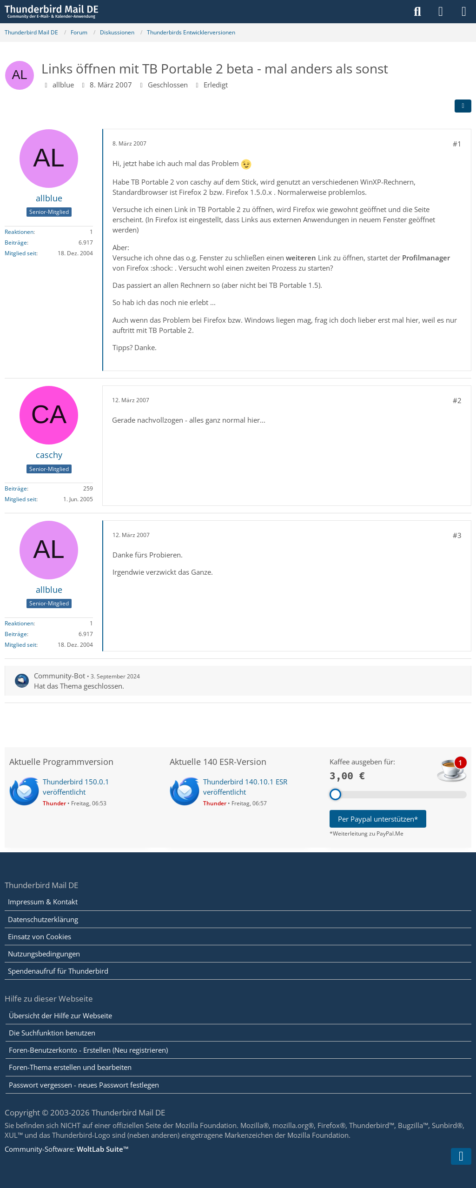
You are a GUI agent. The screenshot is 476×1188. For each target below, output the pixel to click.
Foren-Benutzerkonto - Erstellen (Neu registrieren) (88, 1050)
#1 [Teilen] (457, 143)
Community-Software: (67, 1149)
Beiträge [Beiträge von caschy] (16, 488)
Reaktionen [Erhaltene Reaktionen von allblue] (19, 232)
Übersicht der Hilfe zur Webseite (60, 1015)
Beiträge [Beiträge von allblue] (16, 242)
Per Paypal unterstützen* (378, 818)
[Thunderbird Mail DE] (51, 11)
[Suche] (417, 11)
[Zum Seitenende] (461, 1156)
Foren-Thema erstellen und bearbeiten (70, 1067)
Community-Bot (59, 675)
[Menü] (464, 11)
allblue (63, 84)
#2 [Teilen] (457, 400)
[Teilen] (463, 106)
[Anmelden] (440, 11)
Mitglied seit (20, 253)
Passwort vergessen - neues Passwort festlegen (84, 1084)
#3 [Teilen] (457, 535)
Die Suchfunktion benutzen (52, 1032)
